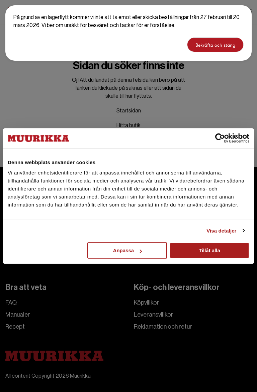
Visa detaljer (221, 231)
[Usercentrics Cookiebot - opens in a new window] (220, 138)
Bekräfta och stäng (215, 45)
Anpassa (127, 250)
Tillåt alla (209, 250)
